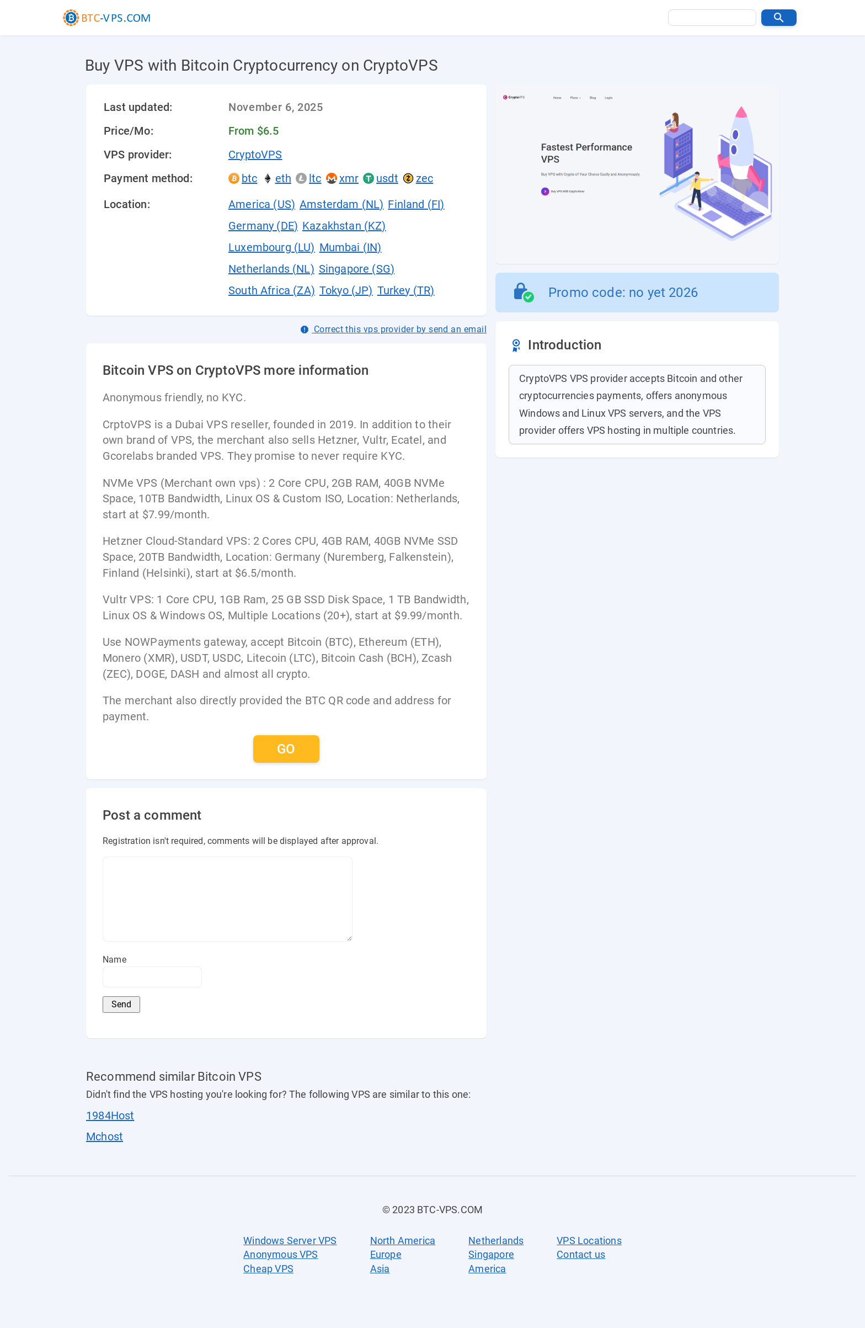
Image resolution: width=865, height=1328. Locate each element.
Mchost (104, 1136)
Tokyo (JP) (346, 290)
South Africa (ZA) (271, 290)
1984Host (110, 1115)
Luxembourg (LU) (271, 247)
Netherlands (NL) (271, 268)
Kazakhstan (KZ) (344, 225)
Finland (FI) (416, 204)
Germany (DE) (263, 225)
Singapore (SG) (356, 268)
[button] (779, 17)
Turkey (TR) (406, 290)
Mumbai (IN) (350, 247)
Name (114, 959)
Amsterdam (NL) (341, 204)
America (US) (261, 204)
